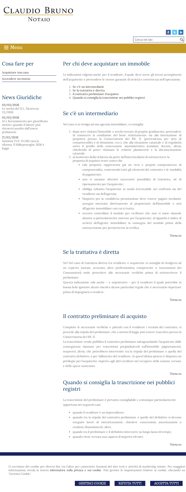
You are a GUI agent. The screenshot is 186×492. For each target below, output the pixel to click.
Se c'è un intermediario (88, 86)
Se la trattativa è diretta (89, 90)
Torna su (175, 235)
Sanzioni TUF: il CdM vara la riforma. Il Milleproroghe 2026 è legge (23, 144)
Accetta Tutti (166, 483)
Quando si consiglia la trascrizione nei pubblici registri (109, 97)
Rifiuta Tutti (129, 483)
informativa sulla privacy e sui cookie (75, 470)
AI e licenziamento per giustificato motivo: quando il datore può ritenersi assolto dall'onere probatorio (25, 126)
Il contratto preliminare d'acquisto (96, 94)
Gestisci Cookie (92, 483)
